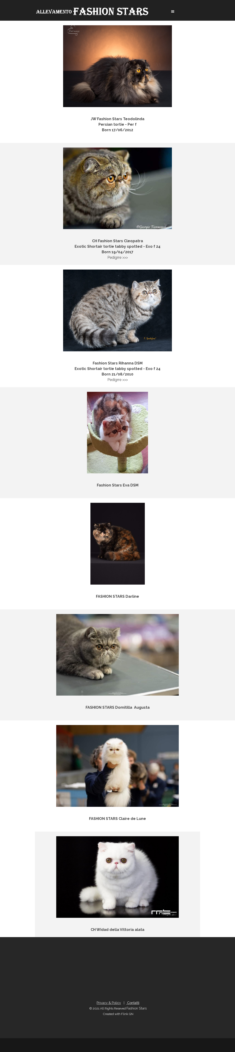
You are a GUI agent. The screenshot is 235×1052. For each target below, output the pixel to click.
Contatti (132, 1003)
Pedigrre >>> (117, 135)
